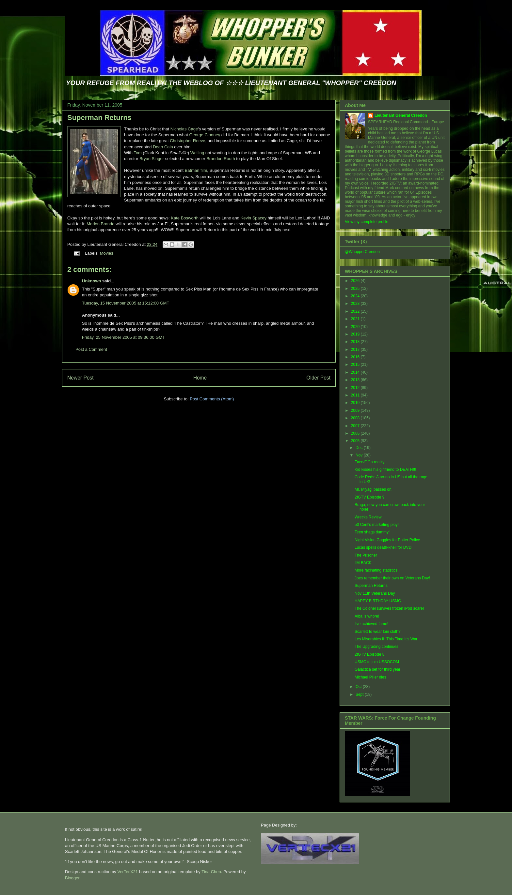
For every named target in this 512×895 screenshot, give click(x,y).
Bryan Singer (151, 158)
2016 (356, 357)
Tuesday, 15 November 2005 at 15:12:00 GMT (125, 303)
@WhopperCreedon (362, 251)
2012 (356, 387)
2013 (356, 380)
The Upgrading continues (376, 646)
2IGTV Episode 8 (369, 654)
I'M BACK (363, 562)
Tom (138, 152)
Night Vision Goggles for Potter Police (387, 540)
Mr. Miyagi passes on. (373, 489)
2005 (356, 441)
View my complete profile (366, 221)
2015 (356, 364)
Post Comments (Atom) (212, 398)
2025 (356, 288)
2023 (356, 303)
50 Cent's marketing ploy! (377, 524)
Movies (106, 253)
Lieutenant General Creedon (401, 115)
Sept (360, 694)
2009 (356, 410)
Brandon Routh (220, 158)
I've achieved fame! (371, 623)
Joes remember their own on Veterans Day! (392, 578)
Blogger (72, 877)
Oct (359, 686)
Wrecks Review (368, 517)
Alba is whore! (367, 616)
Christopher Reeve (187, 140)
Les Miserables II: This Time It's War (386, 639)
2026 (356, 280)
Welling (196, 152)
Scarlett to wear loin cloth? (378, 631)
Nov (360, 455)
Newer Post (80, 377)
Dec (360, 447)
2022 (356, 311)
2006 (356, 433)
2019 (356, 334)
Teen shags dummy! (372, 532)
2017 (356, 349)
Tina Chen (211, 871)
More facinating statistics (376, 570)
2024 (356, 296)
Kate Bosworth (185, 218)
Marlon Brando (100, 223)
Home (200, 377)
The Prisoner (366, 555)
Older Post (318, 377)
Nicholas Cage (184, 129)
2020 (356, 326)
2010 (356, 402)
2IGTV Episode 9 (369, 497)
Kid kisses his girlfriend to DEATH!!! (385, 469)
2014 (356, 372)
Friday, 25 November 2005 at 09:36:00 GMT (123, 337)
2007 (356, 426)
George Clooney (204, 134)
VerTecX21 (127, 871)
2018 (356, 341)
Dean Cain (163, 146)
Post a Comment (91, 349)
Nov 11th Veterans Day (375, 593)
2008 (356, 418)
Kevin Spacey (254, 218)
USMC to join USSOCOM (377, 662)
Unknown (91, 280)
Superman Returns (99, 117)
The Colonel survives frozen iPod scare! (389, 608)
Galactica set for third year (377, 669)
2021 (356, 319)
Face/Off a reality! (370, 462)
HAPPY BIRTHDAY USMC (378, 601)
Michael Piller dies (370, 677)
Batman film (196, 170)
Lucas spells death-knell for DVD (383, 547)
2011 (356, 395)
